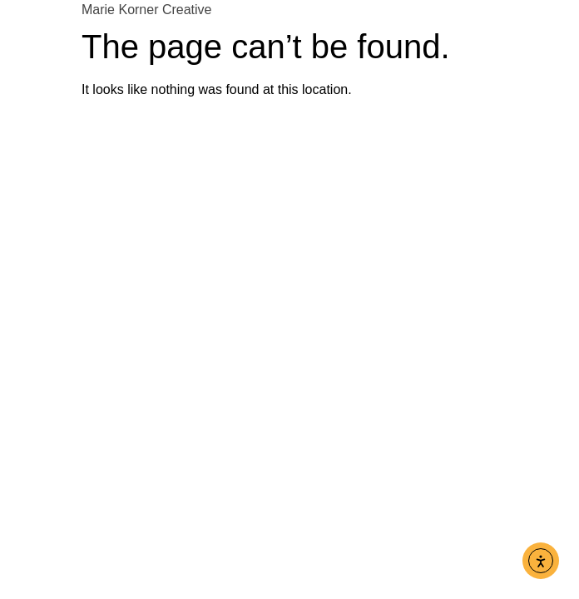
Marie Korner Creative (147, 9)
